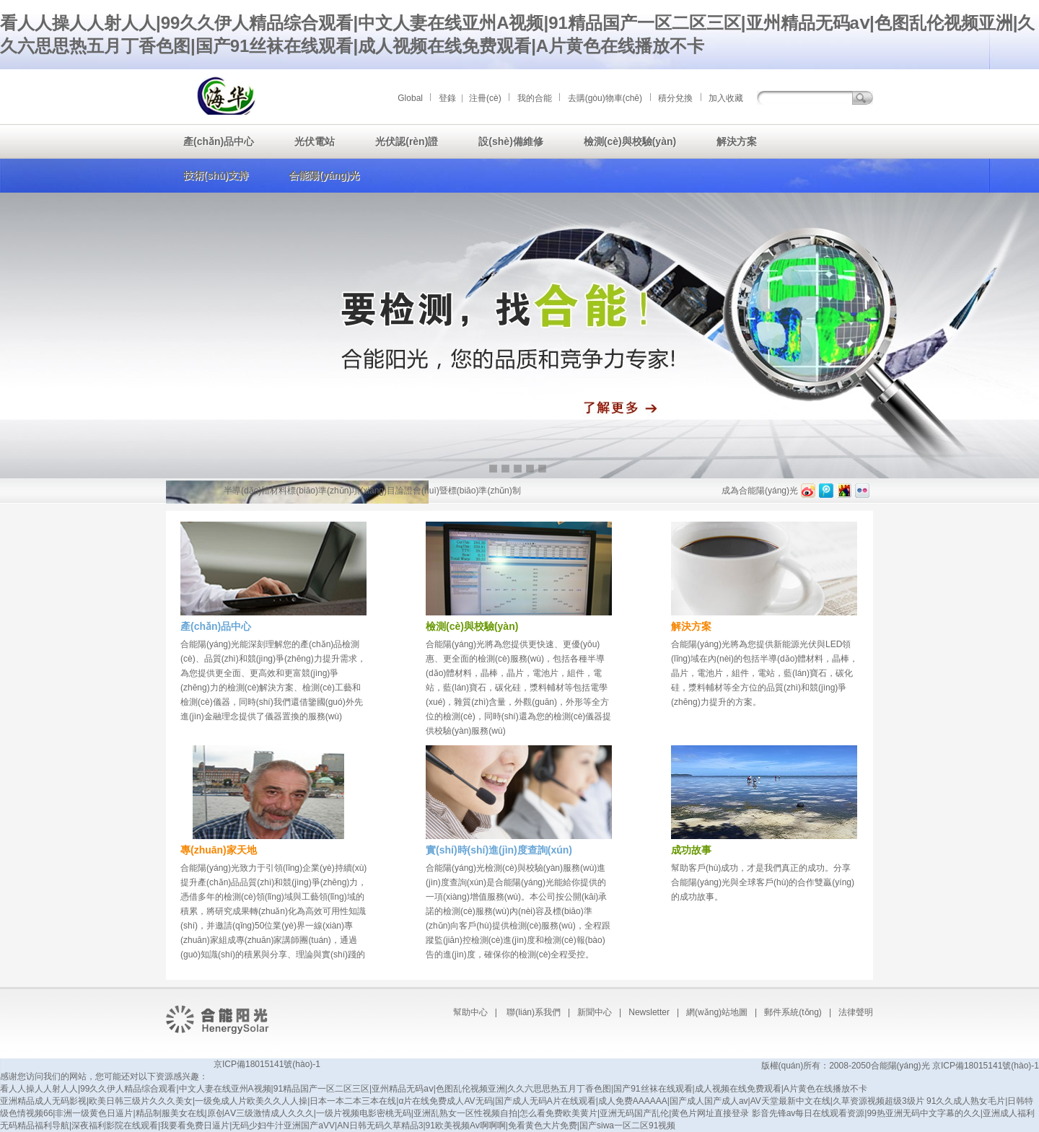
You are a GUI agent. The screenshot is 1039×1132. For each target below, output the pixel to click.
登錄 (447, 98)
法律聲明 (855, 1012)
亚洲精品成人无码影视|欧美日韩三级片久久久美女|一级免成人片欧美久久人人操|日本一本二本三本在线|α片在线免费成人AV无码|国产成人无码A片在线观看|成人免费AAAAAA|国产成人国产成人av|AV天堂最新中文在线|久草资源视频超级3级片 (462, 1101)
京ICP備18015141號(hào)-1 (267, 1064)
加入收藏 (726, 98)
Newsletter (649, 1012)
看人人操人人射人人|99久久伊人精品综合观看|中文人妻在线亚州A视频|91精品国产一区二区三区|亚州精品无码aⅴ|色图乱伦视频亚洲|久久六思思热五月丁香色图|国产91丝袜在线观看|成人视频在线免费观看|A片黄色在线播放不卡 (433, 1089)
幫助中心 (470, 1012)
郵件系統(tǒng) (793, 1012)
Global (410, 98)
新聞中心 (594, 1012)
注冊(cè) (485, 98)
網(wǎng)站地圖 (717, 1012)
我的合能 (534, 98)
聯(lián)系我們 (534, 1012)
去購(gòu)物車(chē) (605, 98)
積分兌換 (675, 98)
